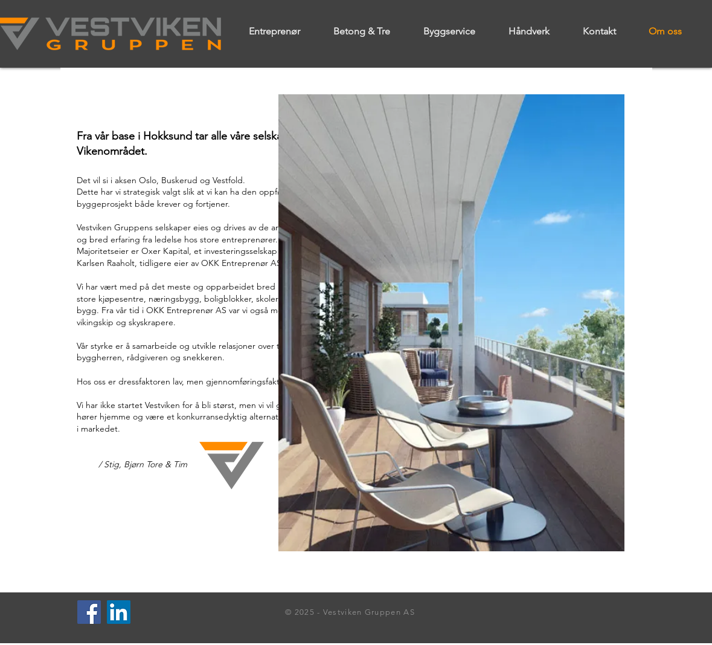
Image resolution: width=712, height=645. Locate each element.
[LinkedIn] (118, 612)
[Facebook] (89, 612)
